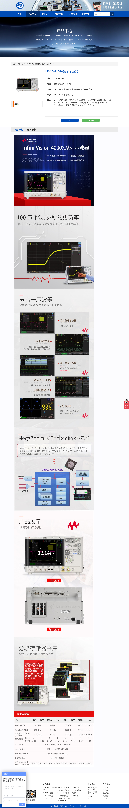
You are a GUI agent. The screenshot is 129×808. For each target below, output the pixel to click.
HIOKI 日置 (75, 787)
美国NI (74, 793)
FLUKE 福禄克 (76, 790)
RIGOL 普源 (75, 796)
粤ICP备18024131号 (75, 806)
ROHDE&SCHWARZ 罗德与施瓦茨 (64, 799)
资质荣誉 (106, 796)
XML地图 (83, 806)
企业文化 (106, 793)
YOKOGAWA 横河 (63, 793)
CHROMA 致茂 (48, 793)
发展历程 (106, 790)
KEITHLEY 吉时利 (63, 790)
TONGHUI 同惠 (48, 796)
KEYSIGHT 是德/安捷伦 (32, 64)
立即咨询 (91, 120)
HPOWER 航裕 (48, 798)
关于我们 (46, 14)
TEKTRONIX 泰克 (63, 787)
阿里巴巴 (70, 120)
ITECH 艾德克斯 (63, 796)
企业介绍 (106, 787)
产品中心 (32, 14)
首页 (19, 14)
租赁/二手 (73, 14)
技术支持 (59, 14)
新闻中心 (86, 14)
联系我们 (106, 798)
